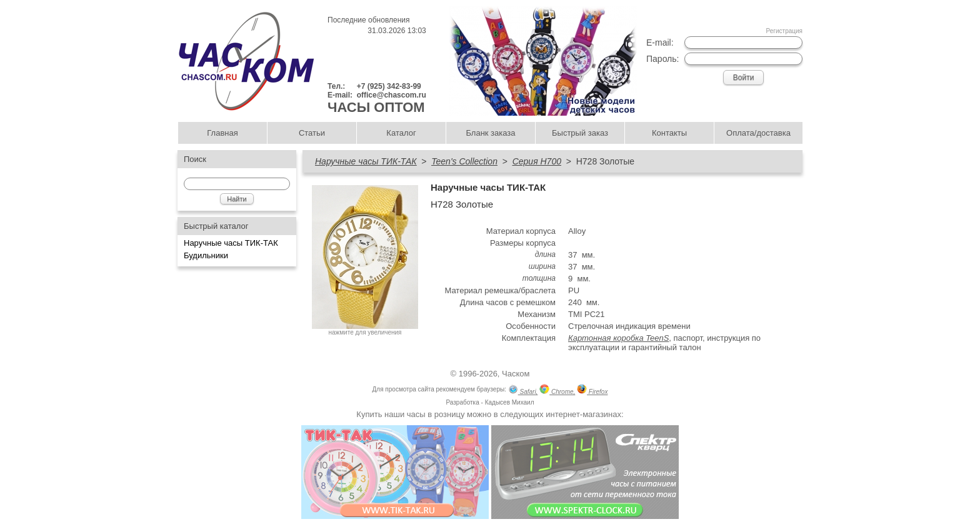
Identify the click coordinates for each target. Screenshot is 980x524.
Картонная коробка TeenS (618, 338)
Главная (222, 133)
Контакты (669, 133)
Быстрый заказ (580, 133)
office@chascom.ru (391, 95)
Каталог (401, 133)
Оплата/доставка (758, 133)
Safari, (523, 390)
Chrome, (557, 390)
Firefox (592, 390)
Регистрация (784, 31)
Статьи (312, 133)
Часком (515, 373)
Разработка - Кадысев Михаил (490, 402)
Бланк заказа (490, 133)
